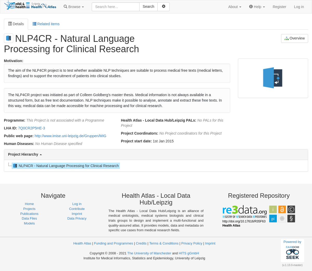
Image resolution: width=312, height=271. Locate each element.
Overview (294, 38)
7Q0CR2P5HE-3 (31, 128)
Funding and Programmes (113, 243)
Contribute (77, 209)
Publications (29, 214)
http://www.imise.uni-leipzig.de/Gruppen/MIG (70, 136)
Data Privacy (77, 218)
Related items (46, 24)
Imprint (77, 214)
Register (279, 7)
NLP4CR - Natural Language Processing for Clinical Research (65, 166)
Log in (299, 7)
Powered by (292, 250)
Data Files (29, 218)
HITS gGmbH (189, 253)
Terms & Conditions (163, 243)
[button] (74, 6)
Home (29, 204)
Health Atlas (82, 243)
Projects (29, 209)
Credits (141, 243)
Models (29, 223)
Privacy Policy (191, 243)
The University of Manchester (149, 253)
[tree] (156, 165)
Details (16, 24)
